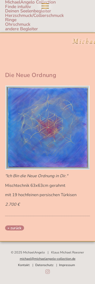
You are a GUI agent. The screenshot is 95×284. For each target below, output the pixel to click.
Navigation (45, 6)
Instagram (47, 271)
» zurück (15, 227)
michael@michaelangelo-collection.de (47, 258)
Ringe (10, 20)
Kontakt (24, 265)
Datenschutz (44, 265)
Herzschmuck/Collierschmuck (34, 15)
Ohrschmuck (17, 24)
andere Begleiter (21, 29)
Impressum (67, 265)
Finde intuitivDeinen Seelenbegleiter (28, 9)
